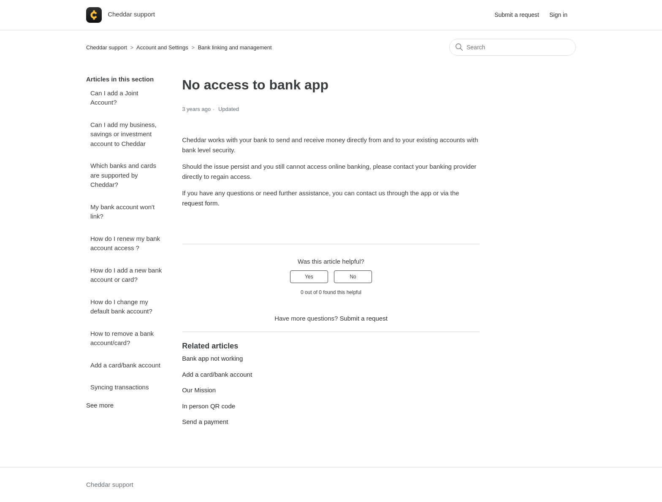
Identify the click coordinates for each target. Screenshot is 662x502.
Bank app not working (212, 358)
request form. (201, 203)
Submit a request (516, 14)
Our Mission (199, 390)
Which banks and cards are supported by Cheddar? (123, 175)
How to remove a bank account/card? (122, 338)
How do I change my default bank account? (121, 306)
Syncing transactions (119, 387)
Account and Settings (162, 47)
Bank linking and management (235, 47)
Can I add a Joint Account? (114, 97)
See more (100, 405)
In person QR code (208, 406)
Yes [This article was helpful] (309, 277)
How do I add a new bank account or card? (126, 275)
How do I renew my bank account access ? (125, 243)
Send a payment (205, 421)
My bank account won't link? (122, 211)
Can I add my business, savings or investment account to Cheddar (123, 134)
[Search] (512, 47)
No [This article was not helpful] (353, 277)
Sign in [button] (558, 14)
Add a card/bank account (125, 365)
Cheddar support (106, 47)
